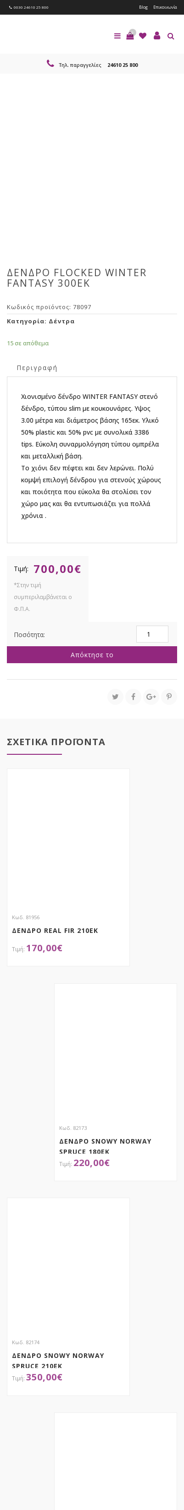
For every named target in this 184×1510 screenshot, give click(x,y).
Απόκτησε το (92, 654)
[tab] (37, 367)
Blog (143, 7)
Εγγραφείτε (31, 1371)
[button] (129, 36)
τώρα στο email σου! (83, 1332)
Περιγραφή (37, 367)
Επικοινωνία (165, 7)
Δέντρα (62, 321)
